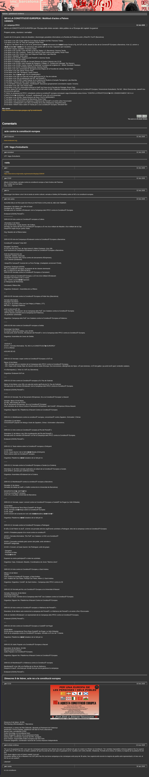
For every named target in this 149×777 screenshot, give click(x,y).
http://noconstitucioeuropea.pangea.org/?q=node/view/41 (22, 110)
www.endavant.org (10, 140)
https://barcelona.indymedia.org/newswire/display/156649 (24, 174)
